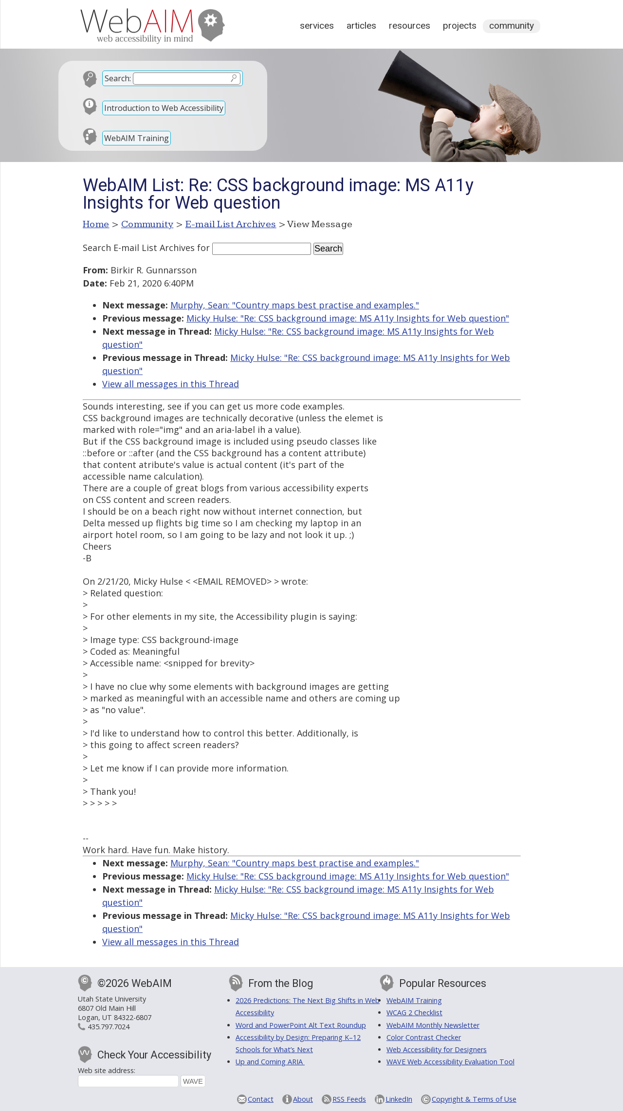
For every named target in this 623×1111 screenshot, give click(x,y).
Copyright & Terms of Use (474, 1099)
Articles (361, 25)
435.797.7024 (108, 1026)
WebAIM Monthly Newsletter (432, 1025)
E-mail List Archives (230, 224)
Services (317, 25)
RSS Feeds (349, 1099)
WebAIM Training (136, 138)
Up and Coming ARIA (270, 1061)
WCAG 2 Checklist (414, 1012)
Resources (409, 25)
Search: (118, 78)
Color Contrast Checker (423, 1037)
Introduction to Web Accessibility (163, 108)
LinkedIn (398, 1099)
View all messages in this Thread (170, 384)
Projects (459, 25)
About (303, 1099)
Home (96, 224)
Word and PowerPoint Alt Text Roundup (301, 1025)
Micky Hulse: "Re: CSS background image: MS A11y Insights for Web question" (347, 318)
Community (511, 25)
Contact (261, 1099)
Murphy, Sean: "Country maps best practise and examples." (294, 305)
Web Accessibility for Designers (436, 1049)
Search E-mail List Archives (139, 247)
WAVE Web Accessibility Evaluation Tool (450, 1061)
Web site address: (106, 1070)
